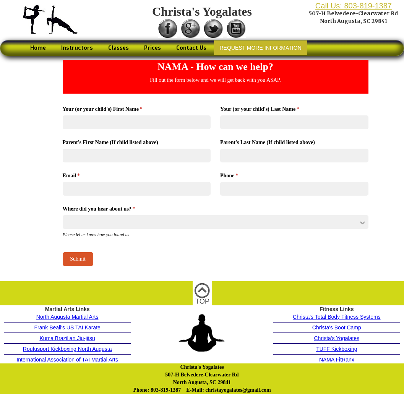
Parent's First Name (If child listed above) (110, 142)
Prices (152, 48)
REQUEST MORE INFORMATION (261, 48)
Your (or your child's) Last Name (269, 109)
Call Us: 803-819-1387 (353, 6)
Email (81, 176)
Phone (239, 176)
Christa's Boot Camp (336, 327)
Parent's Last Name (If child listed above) (267, 142)
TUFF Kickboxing (336, 349)
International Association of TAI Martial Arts (67, 360)
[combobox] (215, 222)
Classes (118, 48)
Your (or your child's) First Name (112, 109)
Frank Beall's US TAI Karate (67, 327)
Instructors (77, 48)
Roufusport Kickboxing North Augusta (67, 349)
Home (38, 48)
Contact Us (191, 48)
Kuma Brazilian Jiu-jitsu (67, 338)
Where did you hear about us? (109, 209)
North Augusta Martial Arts (67, 317)
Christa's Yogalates (337, 338)
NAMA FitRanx (336, 360)
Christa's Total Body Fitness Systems (337, 317)
